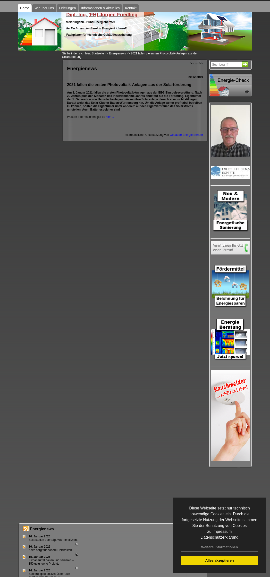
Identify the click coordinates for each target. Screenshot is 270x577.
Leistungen (67, 8)
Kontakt (130, 8)
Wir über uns (44, 8)
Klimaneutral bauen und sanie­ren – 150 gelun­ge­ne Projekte (51, 562)
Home (24, 8)
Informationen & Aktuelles (100, 8)
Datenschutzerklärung (219, 537)
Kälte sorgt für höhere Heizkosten (51, 550)
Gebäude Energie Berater (186, 135)
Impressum (222, 531)
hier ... (110, 117)
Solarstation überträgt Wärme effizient (53, 540)
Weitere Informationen (219, 547)
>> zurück (196, 63)
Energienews (42, 529)
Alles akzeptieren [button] (219, 560)
